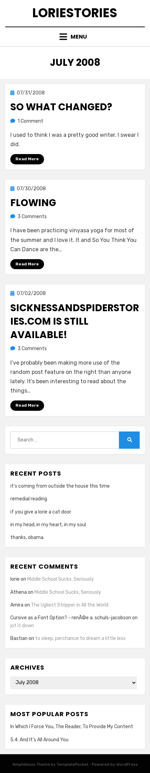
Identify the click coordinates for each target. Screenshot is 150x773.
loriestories (74, 13)
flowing (33, 203)
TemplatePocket (72, 764)
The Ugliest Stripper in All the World (69, 605)
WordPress (127, 764)
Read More (27, 158)
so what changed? (61, 107)
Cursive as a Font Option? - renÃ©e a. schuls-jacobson (70, 618)
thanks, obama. (27, 537)
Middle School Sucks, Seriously (60, 579)
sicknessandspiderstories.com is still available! (74, 321)
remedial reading (28, 499)
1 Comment (30, 121)
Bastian (19, 638)
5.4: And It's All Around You (39, 740)
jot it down (22, 626)
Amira (16, 605)
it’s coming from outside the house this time (60, 486)
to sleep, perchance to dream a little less (80, 638)
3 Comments (32, 217)
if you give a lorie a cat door (40, 512)
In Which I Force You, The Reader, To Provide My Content (71, 727)
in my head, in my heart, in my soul (48, 525)
